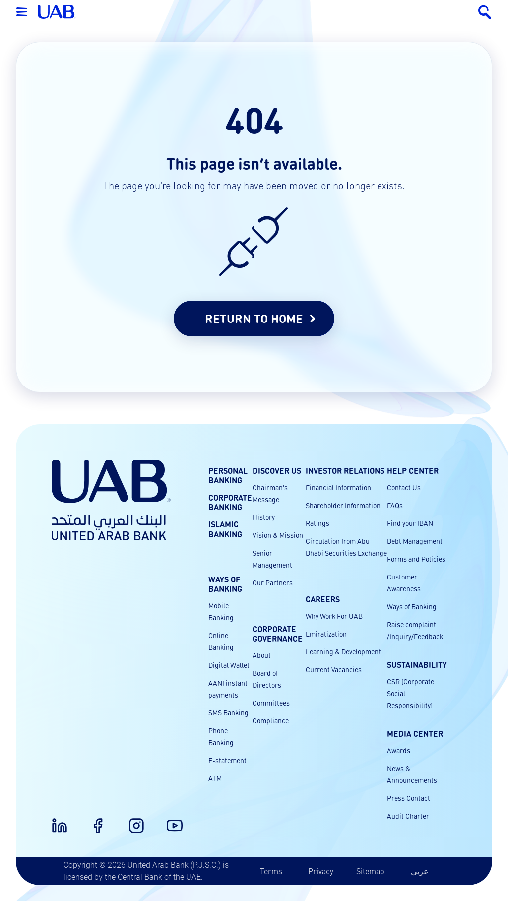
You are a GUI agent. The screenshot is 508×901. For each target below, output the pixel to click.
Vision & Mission (278, 534)
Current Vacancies (334, 669)
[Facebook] (92, 820)
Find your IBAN (410, 522)
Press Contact (408, 797)
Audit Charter (408, 815)
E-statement (227, 760)
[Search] (484, 12)
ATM (215, 777)
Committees (271, 702)
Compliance (271, 720)
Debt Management (415, 540)
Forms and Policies (416, 558)
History (264, 517)
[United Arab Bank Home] (111, 500)
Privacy (320, 871)
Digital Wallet (229, 664)
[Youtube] (169, 820)
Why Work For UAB (334, 615)
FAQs (395, 505)
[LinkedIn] (54, 820)
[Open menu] (22, 12)
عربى (420, 871)
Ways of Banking (412, 606)
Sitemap (370, 871)
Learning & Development (343, 651)
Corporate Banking (230, 502)
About (262, 654)
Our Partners (273, 582)
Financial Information (338, 487)
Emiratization (326, 633)
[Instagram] (130, 820)
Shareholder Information (343, 505)
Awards (398, 750)
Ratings (317, 522)
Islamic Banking (225, 529)
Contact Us (404, 487)
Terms (271, 871)
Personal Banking (228, 475)
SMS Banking (228, 712)
